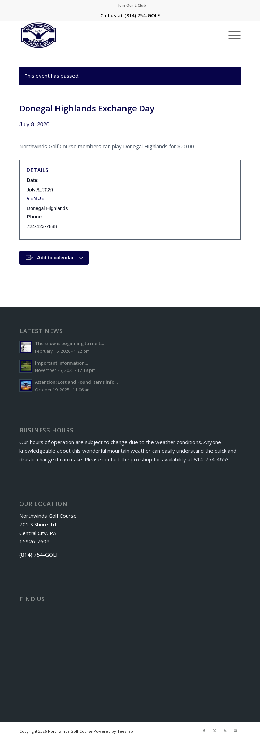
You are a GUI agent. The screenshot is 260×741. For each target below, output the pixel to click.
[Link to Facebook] (204, 730)
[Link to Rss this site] (225, 730)
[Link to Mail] (235, 730)
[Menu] (231, 35)
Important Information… (61, 363)
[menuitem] (131, 5)
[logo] (107, 35)
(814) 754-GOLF (142, 15)
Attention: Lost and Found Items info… (76, 382)
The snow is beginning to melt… (69, 343)
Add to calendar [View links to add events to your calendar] (55, 257)
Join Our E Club (132, 5)
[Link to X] (214, 730)
